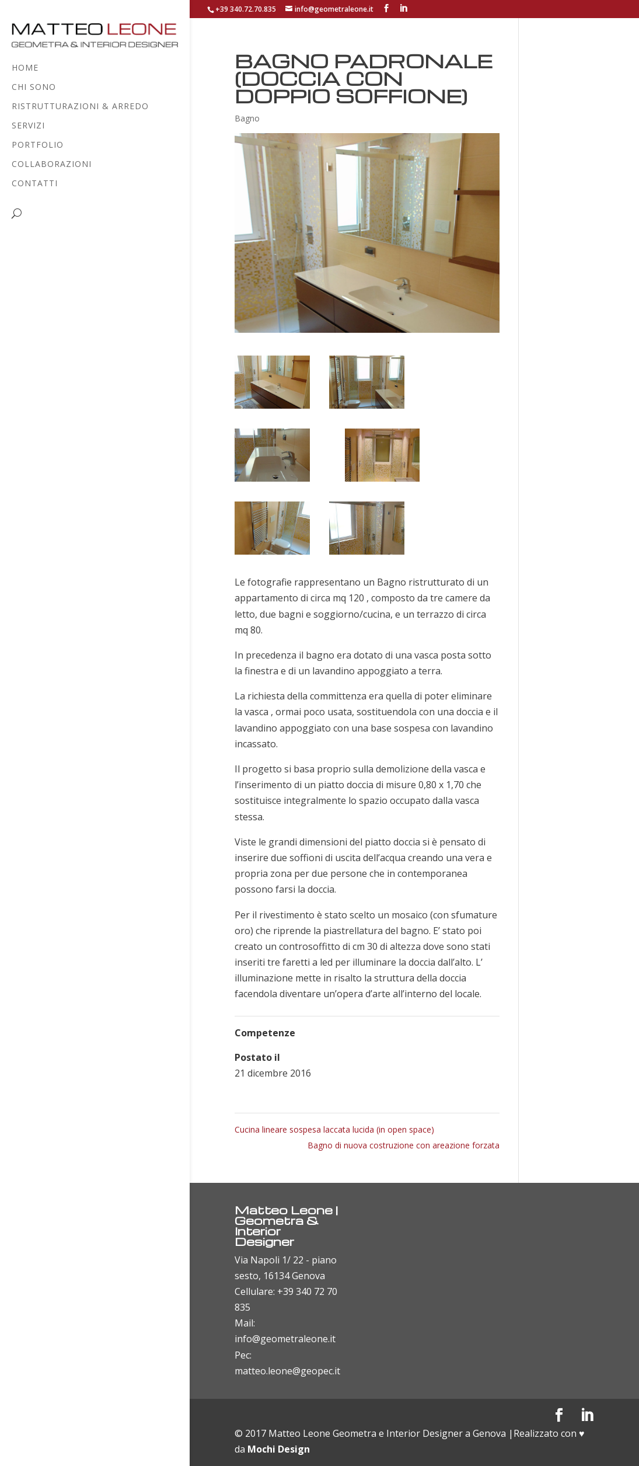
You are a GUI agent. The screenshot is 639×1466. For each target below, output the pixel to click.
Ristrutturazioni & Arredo (80, 107)
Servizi (28, 126)
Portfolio (38, 145)
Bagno (247, 118)
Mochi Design (278, 1449)
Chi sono (34, 87)
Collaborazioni (52, 164)
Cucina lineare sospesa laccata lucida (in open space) (334, 1129)
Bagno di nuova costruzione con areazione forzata (404, 1145)
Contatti (35, 184)
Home (25, 68)
